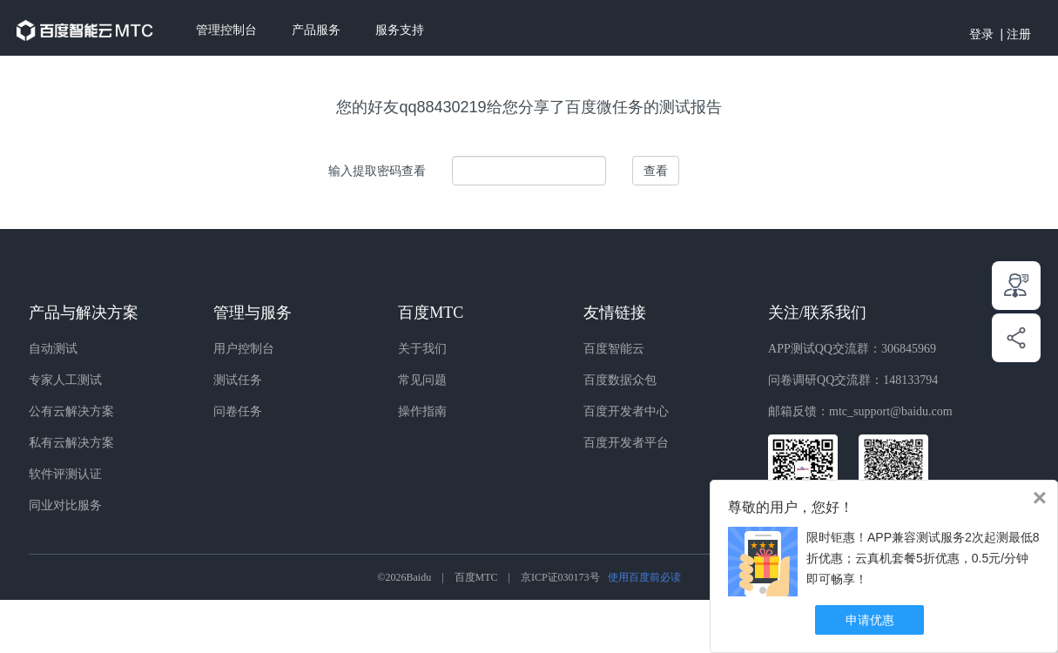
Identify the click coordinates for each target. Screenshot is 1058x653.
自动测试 (53, 348)
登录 (981, 34)
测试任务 (237, 380)
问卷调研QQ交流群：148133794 (853, 380)
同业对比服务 (65, 505)
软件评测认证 (65, 474)
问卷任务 (237, 411)
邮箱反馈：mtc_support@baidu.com (860, 411)
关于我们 (422, 348)
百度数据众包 (620, 380)
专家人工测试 (65, 380)
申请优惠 (870, 620)
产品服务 (316, 30)
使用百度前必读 (644, 577)
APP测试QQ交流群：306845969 (852, 348)
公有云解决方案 (71, 411)
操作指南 (422, 411)
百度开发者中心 (626, 411)
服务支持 (399, 30)
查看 (656, 171)
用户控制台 (243, 348)
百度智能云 (613, 348)
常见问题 (422, 380)
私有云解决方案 (71, 442)
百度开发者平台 (626, 442)
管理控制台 (226, 30)
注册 (1019, 34)
